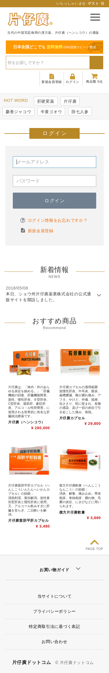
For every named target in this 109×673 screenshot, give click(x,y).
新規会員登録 (40, 230)
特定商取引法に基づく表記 (54, 626)
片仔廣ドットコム (31, 662)
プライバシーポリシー (54, 611)
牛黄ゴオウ (51, 111)
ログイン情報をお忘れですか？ (58, 220)
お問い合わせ (54, 641)
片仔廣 (70, 101)
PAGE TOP (94, 549)
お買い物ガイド (54, 569)
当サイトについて (54, 596)
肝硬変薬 (45, 101)
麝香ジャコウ (18, 111)
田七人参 (80, 111)
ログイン (54, 200)
